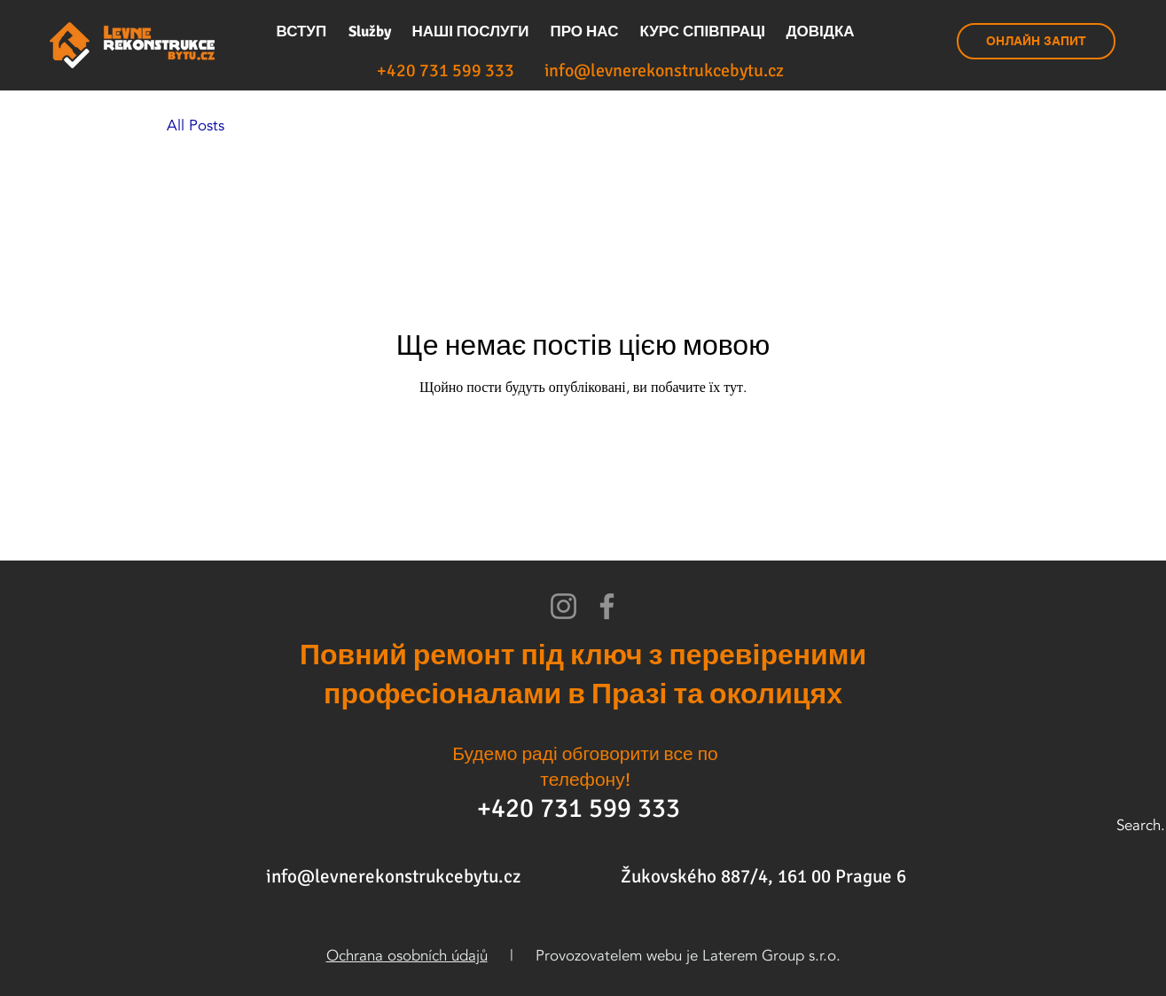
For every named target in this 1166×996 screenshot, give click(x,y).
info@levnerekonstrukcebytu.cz (393, 876)
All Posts (195, 125)
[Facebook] (607, 606)
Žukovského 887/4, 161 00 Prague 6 (763, 876)
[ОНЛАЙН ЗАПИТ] (1036, 41)
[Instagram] (563, 606)
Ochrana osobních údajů (407, 955)
